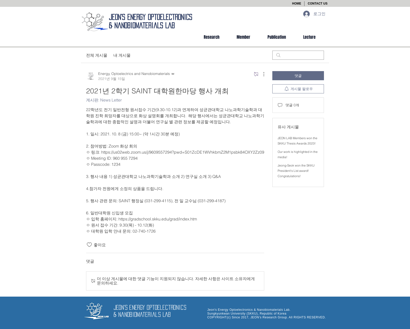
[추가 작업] (261, 74)
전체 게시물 (96, 55)
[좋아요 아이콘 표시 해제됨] (89, 245)
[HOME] (296, 4)
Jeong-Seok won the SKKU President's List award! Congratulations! (296, 170)
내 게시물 (122, 55)
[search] (298, 55)
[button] (317, 4)
